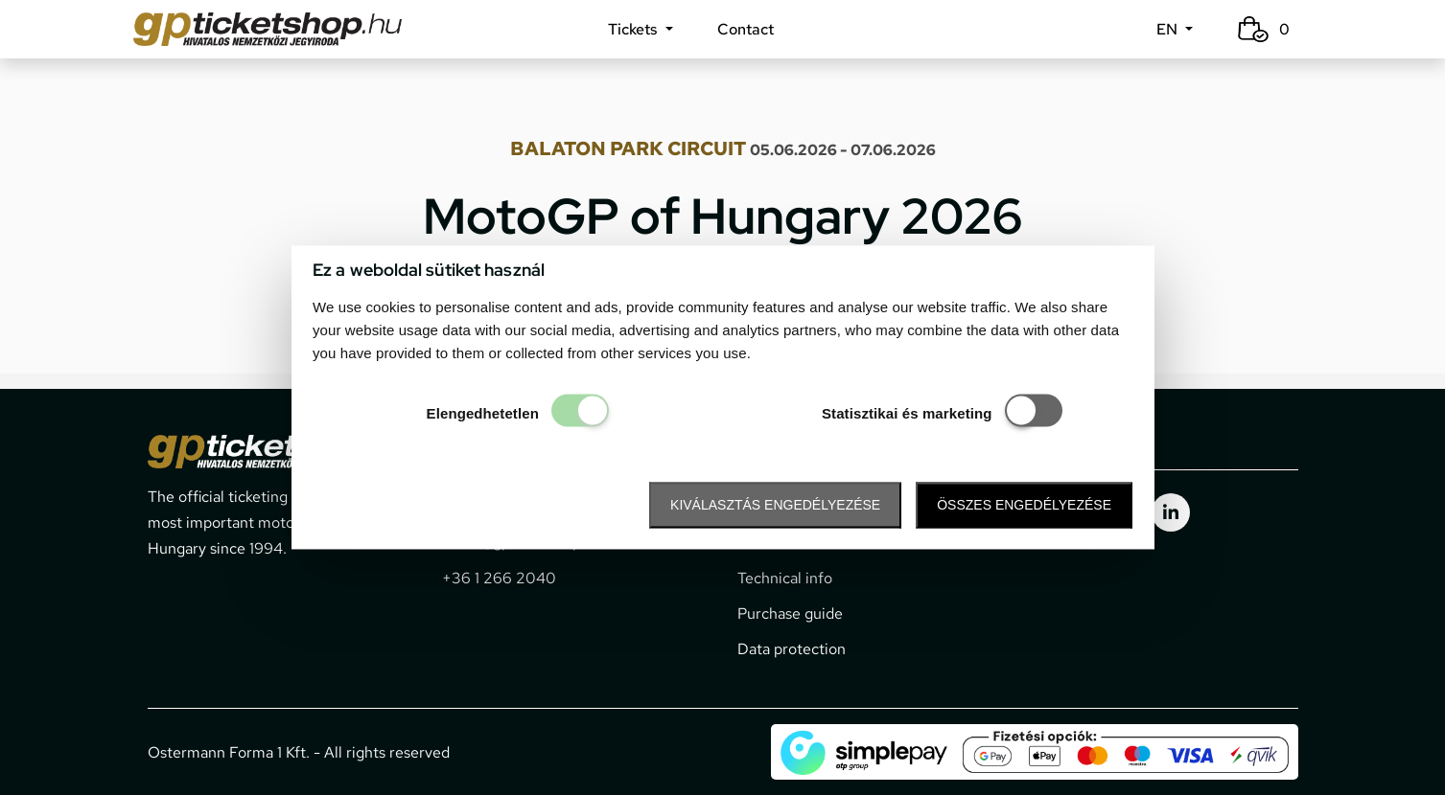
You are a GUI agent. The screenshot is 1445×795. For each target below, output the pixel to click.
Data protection (791, 649)
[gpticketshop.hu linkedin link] (1171, 512)
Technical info (784, 578)
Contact (745, 29)
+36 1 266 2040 (499, 578)
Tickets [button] (634, 29)
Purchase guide (790, 613)
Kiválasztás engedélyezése (775, 504)
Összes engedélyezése (1024, 504)
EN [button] (1168, 29)
